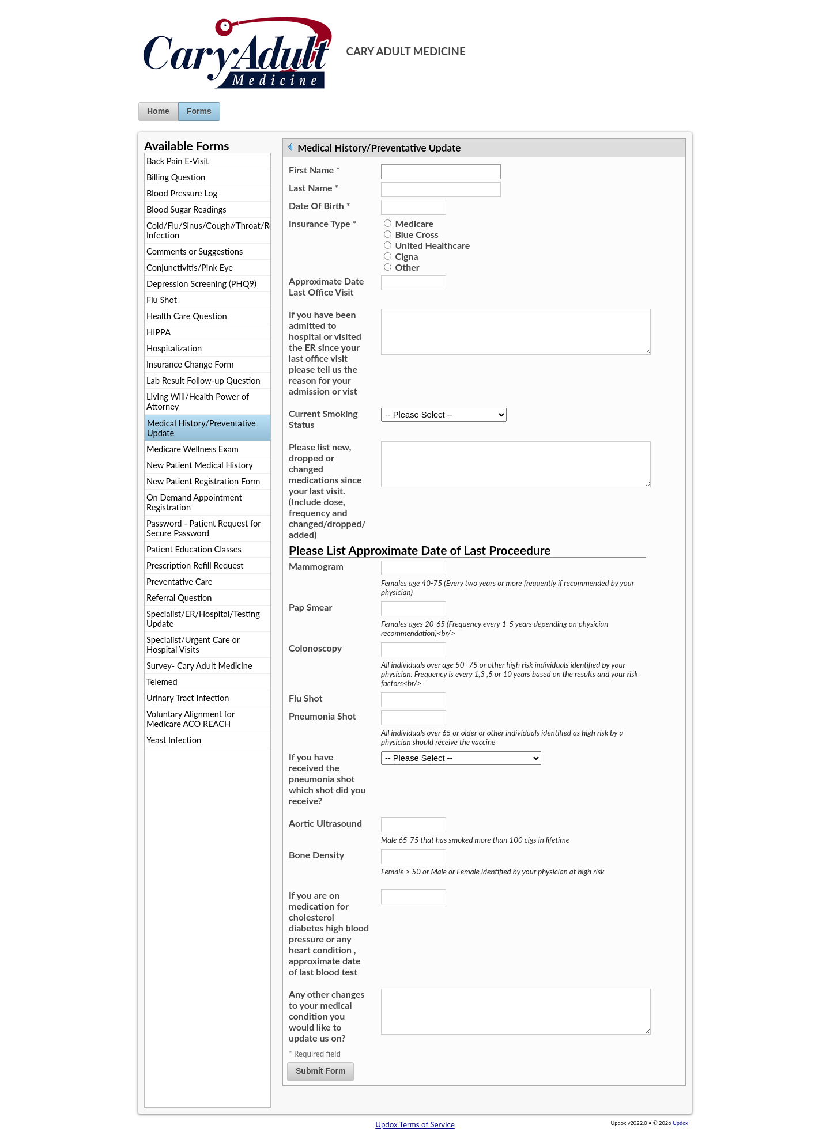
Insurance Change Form (190, 364)
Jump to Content (28, 4)
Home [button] (158, 111)
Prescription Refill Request (195, 565)
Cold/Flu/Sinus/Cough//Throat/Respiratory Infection (208, 230)
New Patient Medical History (199, 465)
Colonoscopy (315, 647)
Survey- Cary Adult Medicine (199, 666)
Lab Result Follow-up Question (203, 380)
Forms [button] (199, 111)
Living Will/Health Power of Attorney (197, 401)
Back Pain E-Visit (177, 161)
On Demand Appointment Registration (194, 502)
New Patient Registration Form (203, 481)
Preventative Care (179, 581)
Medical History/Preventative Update (201, 428)
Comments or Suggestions (194, 251)
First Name (314, 169)
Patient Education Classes (194, 549)
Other (407, 267)
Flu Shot (161, 300)
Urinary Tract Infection (187, 698)
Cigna (406, 256)
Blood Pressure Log (181, 193)
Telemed (162, 682)
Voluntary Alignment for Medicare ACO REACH (190, 719)
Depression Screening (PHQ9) (201, 284)
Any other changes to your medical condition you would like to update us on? (327, 1016)
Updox (680, 1123)
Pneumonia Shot (322, 715)
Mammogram (316, 566)
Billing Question (175, 177)
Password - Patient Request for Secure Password (203, 528)
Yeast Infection (173, 740)
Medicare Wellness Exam (192, 449)
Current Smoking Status (323, 419)
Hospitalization (174, 348)
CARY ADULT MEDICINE (406, 51)
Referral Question (179, 598)
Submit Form (320, 1073)
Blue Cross (416, 234)
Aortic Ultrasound (325, 822)
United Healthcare (432, 245)
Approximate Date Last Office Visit (326, 286)
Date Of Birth (319, 205)
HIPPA (158, 332)
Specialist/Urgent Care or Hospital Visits (193, 644)
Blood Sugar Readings (186, 209)
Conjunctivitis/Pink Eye (189, 267)
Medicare (414, 223)
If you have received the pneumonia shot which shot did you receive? (327, 778)
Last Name (313, 187)
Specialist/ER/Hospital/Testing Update (203, 618)
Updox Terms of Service (414, 1124)
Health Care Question (186, 316)
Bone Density (316, 854)
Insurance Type (322, 223)
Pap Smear (310, 606)
